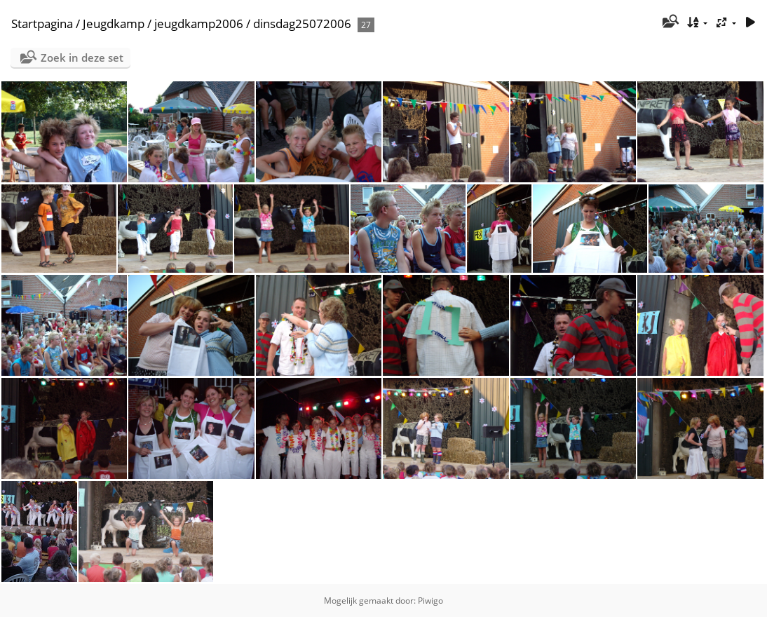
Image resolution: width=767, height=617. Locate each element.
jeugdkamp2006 (198, 23)
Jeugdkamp (113, 23)
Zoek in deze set (82, 57)
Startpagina (42, 23)
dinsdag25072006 (302, 23)
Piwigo (430, 600)
